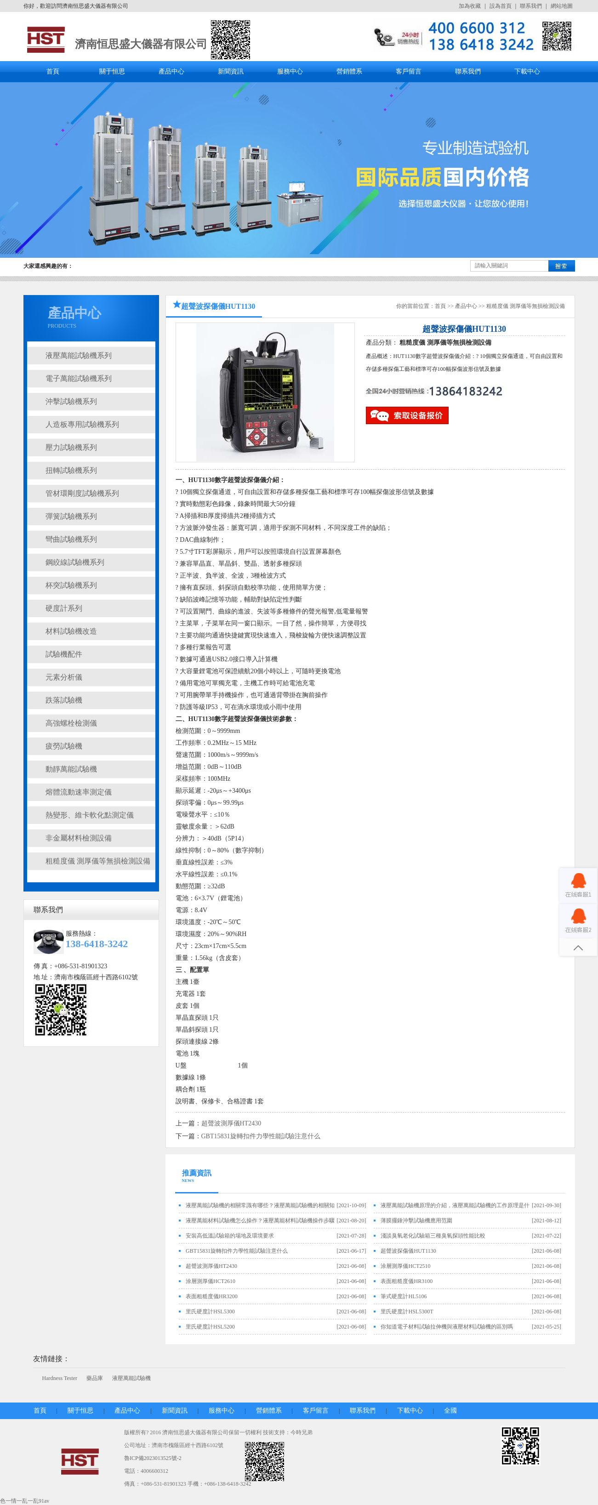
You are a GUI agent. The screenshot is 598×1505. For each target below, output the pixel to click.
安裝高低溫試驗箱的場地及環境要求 (230, 1235)
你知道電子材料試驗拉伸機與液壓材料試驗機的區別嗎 (447, 1326)
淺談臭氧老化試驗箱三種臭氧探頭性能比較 (433, 1235)
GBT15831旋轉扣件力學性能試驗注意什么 (260, 1136)
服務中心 (290, 71)
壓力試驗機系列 (71, 447)
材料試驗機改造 (71, 631)
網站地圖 (562, 6)
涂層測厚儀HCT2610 (210, 1281)
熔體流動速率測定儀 (79, 792)
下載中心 (527, 71)
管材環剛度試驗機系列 (82, 493)
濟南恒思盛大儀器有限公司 (141, 44)
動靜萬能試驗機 (71, 769)
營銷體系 (349, 71)
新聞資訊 (231, 71)
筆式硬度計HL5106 (404, 1296)
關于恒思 (112, 71)
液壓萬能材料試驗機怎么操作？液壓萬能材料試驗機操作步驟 (260, 1220)
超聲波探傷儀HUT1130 (408, 1251)
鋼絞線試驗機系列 (75, 562)
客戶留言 (408, 71)
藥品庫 (94, 1378)
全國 (450, 1410)
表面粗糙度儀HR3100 (407, 1281)
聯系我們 (531, 6)
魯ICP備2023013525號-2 (153, 1458)
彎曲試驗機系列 (71, 539)
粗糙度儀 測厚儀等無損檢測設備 (98, 861)
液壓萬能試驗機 (131, 1378)
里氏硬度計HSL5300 (210, 1311)
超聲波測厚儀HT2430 (231, 1123)
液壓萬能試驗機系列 (79, 355)
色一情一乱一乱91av (24, 1501)
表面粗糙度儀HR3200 (212, 1296)
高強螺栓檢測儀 (71, 723)
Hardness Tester (60, 1378)
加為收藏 (470, 6)
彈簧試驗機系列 (71, 516)
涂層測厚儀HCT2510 (405, 1266)
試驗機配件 (64, 654)
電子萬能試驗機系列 (79, 378)
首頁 (52, 71)
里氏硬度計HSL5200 (210, 1326)
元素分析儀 (64, 677)
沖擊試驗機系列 (71, 401)
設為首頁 (501, 6)
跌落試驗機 (64, 700)
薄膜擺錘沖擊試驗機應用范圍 (416, 1220)
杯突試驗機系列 (71, 585)
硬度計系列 (64, 608)
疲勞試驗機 (64, 746)
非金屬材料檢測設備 (79, 838)
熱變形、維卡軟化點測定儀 (90, 815)
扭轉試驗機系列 (71, 470)
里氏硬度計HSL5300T (407, 1311)
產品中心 (171, 71)
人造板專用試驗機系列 (82, 424)
